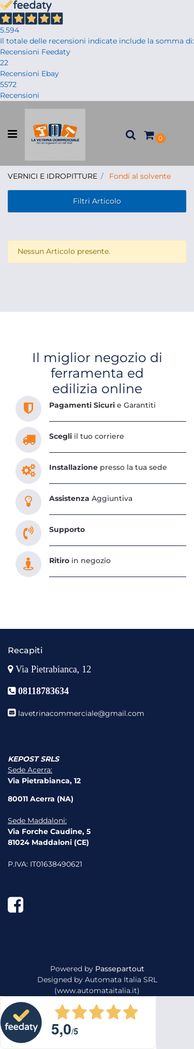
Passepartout (119, 968)
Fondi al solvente (140, 176)
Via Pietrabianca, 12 (55, 669)
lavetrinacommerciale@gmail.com (81, 713)
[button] (131, 134)
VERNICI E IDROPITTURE (52, 176)
